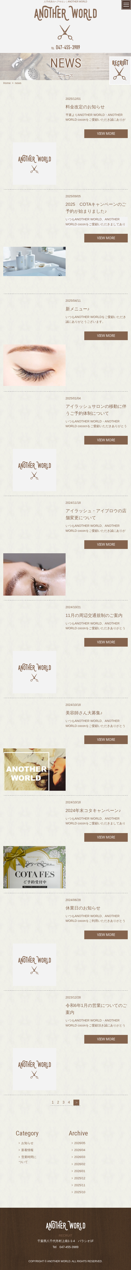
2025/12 (78, 1178)
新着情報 (26, 1150)
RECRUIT (65, 1235)
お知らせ (26, 1143)
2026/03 (78, 1157)
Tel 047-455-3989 (65, 1247)
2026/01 (78, 1171)
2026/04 (78, 1150)
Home (7, 83)
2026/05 (78, 1143)
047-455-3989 (65, 47)
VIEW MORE (106, 134)
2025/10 (78, 1192)
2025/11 (78, 1185)
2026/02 (78, 1164)
